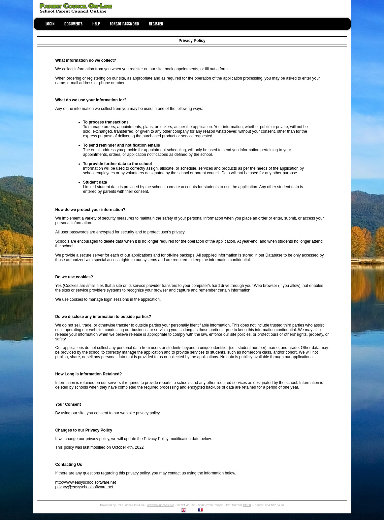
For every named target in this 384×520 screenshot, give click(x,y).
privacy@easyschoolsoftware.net (84, 487)
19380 (247, 505)
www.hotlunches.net (160, 505)
